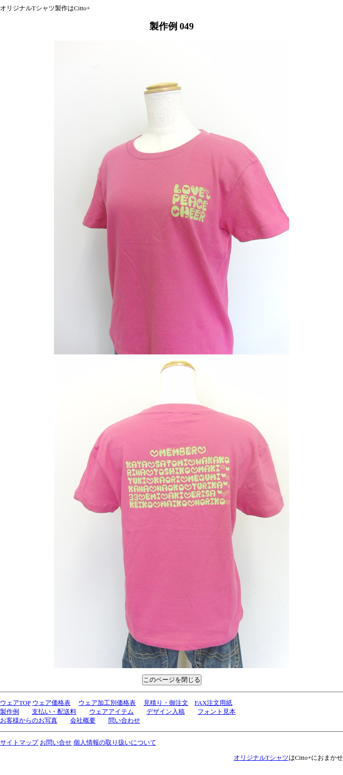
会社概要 (83, 720)
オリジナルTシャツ (261, 757)
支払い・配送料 (54, 711)
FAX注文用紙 (213, 702)
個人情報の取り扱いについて (115, 742)
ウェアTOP (15, 703)
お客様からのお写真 (28, 720)
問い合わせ (124, 720)
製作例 (9, 711)
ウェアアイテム (111, 711)
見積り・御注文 (166, 702)
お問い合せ (56, 742)
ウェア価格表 (51, 703)
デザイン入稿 (166, 711)
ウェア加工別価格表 (107, 702)
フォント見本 (216, 711)
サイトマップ (19, 742)
